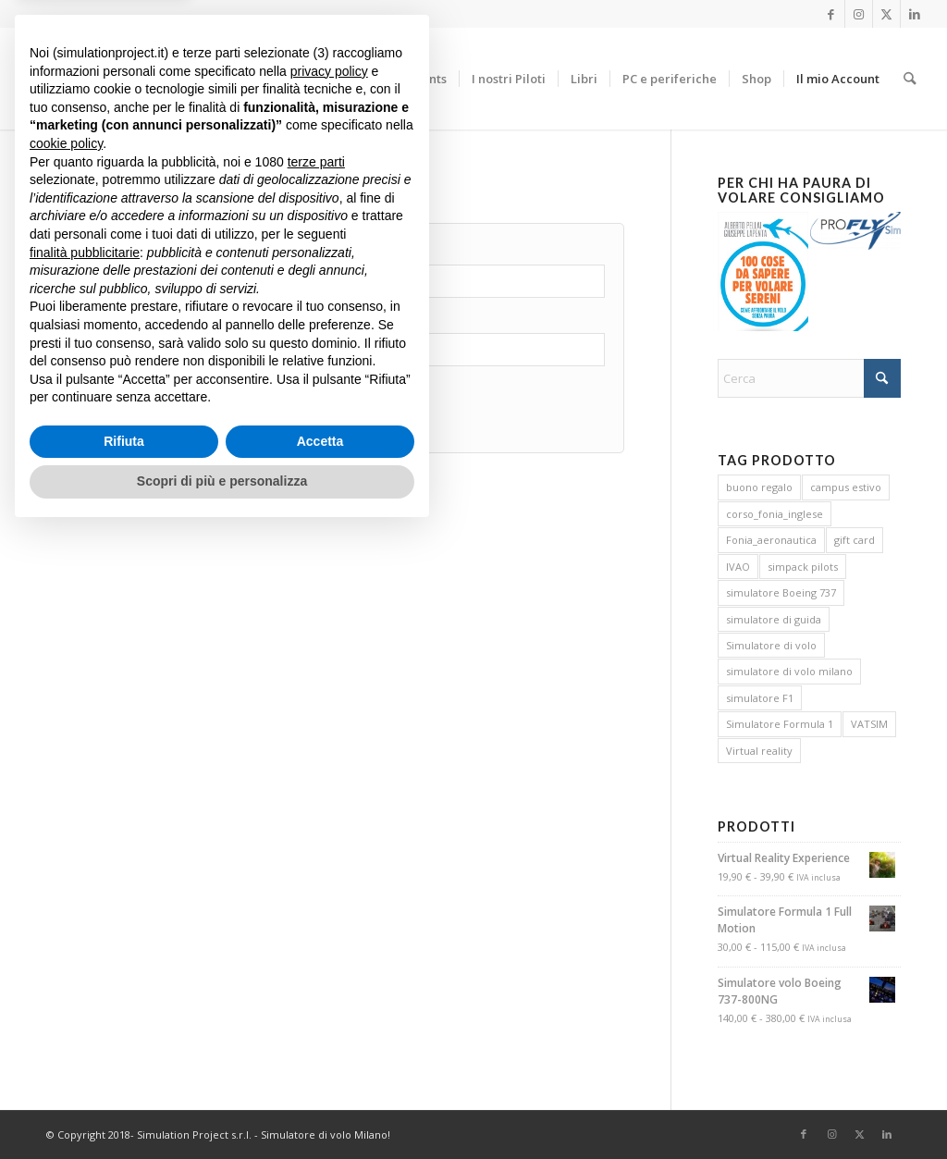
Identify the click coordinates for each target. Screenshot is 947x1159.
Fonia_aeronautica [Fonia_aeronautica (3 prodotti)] (771, 540)
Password (96, 322)
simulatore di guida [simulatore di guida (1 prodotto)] (773, 619)
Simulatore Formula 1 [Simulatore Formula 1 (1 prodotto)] (779, 724)
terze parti (316, 789)
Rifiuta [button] (124, 1068)
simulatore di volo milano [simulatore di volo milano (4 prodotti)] (789, 671)
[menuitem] (366, 78)
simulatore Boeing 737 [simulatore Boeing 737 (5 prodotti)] (781, 592)
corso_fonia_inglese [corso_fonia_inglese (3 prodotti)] (774, 514)
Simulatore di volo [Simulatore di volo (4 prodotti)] (771, 645)
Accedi (116, 420)
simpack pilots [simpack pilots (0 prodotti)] (803, 566)
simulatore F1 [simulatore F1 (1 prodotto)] (759, 698)
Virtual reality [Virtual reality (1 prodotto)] (759, 751)
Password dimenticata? (252, 412)
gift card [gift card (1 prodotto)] (854, 540)
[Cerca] (910, 78)
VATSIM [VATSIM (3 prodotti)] (869, 724)
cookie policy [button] (66, 770)
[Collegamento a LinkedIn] (915, 14)
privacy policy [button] (329, 698)
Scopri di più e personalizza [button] (222, 1108)
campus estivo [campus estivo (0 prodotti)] (845, 487)
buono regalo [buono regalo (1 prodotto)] (759, 487)
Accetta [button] (320, 1068)
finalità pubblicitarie (85, 878)
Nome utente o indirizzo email (151, 254)
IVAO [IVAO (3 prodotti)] (738, 566)
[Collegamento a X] (886, 14)
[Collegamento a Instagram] (858, 14)
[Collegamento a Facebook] (831, 14)
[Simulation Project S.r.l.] (179, 78)
